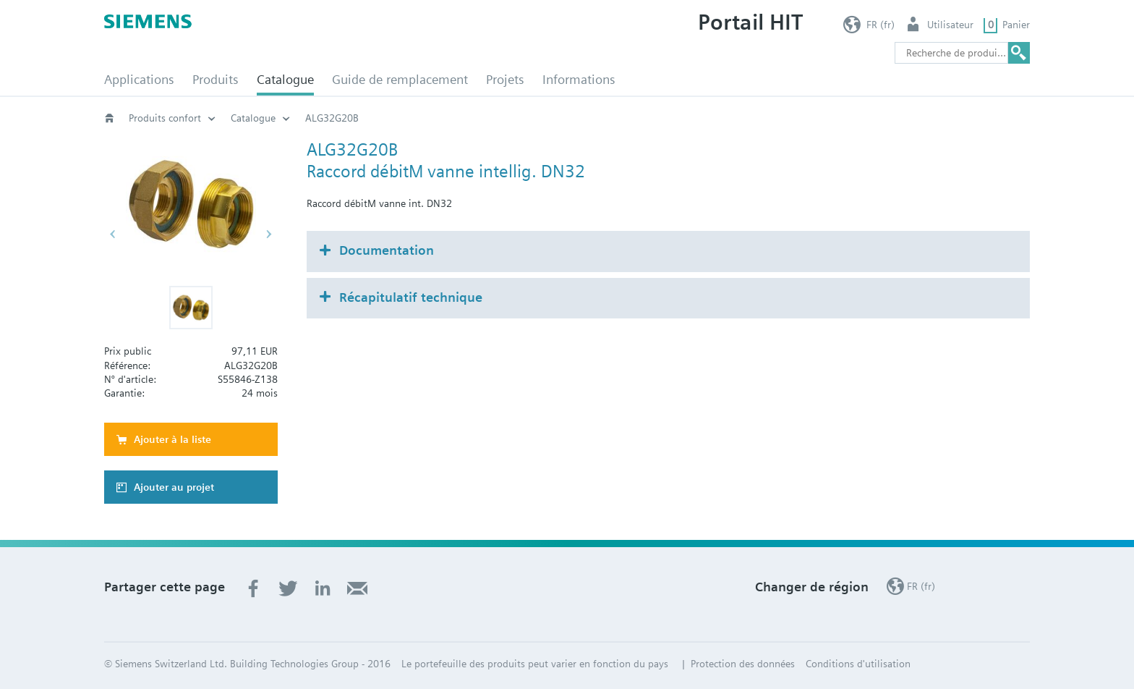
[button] (191, 307)
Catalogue (285, 79)
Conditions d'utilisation (858, 663)
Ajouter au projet (174, 487)
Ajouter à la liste (172, 439)
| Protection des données (737, 663)
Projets (505, 79)
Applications (139, 79)
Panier (1016, 24)
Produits (215, 79)
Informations (578, 79)
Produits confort (165, 118)
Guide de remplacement (400, 79)
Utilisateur (950, 24)
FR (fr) (880, 24)
